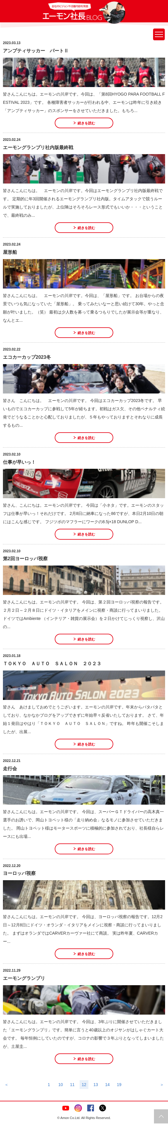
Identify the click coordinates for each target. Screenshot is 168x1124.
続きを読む (86, 123)
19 (119, 1084)
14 (107, 1084)
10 (60, 1084)
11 (72, 1084)
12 (84, 1084)
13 (95, 1084)
